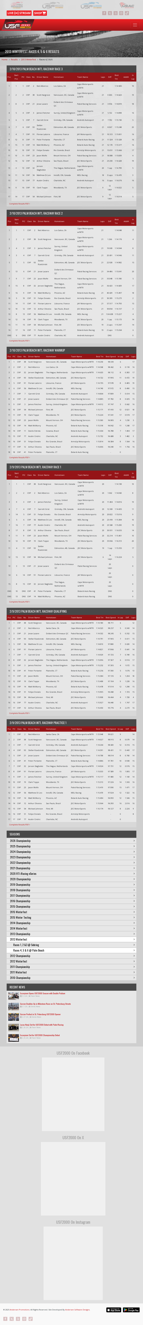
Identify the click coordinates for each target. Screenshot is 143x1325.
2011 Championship (72, 967)
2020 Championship (72, 879)
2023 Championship (72, 857)
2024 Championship (72, 852)
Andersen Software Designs (77, 1309)
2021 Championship (72, 868)
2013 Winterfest (28, 59)
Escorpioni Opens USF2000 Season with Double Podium (42, 993)
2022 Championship (72, 863)
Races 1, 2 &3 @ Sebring (74, 945)
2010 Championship (72, 978)
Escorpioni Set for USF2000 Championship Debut (40, 1035)
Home (4, 59)
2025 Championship (72, 846)
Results (14, 59)
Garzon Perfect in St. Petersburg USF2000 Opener (40, 1014)
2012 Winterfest (72, 961)
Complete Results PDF (19, 203)
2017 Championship (72, 896)
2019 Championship (72, 885)
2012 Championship (72, 956)
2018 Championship (72, 890)
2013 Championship (72, 934)
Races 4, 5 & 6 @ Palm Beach (74, 950)
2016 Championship (72, 901)
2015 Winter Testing (72, 917)
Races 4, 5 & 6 (45, 59)
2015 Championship (72, 907)
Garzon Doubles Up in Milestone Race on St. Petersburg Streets (45, 1003)
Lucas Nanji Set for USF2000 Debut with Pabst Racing (42, 1024)
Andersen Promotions (19, 1309)
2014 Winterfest (72, 928)
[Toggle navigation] (135, 25)
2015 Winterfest (72, 912)
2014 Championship (72, 923)
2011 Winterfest (72, 972)
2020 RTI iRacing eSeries (72, 874)
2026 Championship (72, 841)
